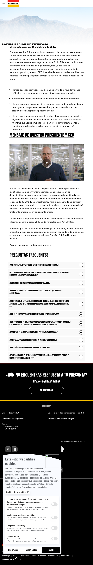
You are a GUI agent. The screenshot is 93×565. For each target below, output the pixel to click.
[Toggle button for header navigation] (4, 3)
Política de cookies (39, 555)
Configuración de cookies (11, 559)
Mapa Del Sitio (65, 555)
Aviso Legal (6, 555)
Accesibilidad (53, 555)
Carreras (5, 424)
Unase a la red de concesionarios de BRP (66, 412)
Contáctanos (46, 390)
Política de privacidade (21, 555)
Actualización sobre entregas (61, 418)
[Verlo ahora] (46, 162)
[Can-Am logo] (13, 3)
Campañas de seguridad (12, 418)
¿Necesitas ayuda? (10, 412)
